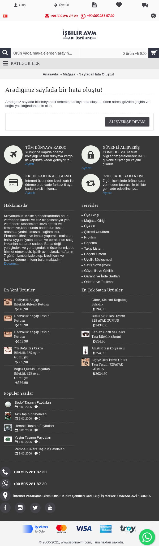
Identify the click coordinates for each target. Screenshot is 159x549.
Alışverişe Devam (127, 122)
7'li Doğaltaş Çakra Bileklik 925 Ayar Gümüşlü (28, 352)
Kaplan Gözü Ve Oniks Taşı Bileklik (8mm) (108, 334)
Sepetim (89, 243)
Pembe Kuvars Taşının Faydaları (40, 449)
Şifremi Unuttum (95, 232)
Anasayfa (50, 74)
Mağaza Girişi (93, 221)
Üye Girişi (90, 215)
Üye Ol (88, 226)
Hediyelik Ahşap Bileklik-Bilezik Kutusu (31, 302)
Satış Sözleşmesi (96, 265)
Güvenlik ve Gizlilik (97, 271)
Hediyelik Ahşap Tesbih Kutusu (32, 318)
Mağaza (69, 74)
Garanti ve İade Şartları (100, 276)
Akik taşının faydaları (31, 414)
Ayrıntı (86, 168)
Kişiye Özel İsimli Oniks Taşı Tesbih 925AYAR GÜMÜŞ (109, 364)
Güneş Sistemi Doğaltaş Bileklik (109, 302)
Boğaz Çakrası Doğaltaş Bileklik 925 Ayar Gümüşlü (32, 373)
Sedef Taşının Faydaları (33, 402)
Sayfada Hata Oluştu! (96, 74)
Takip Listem (92, 248)
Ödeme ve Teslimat (97, 282)
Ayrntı (29, 164)
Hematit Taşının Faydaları (34, 426)
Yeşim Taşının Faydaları (33, 437)
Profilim (88, 237)
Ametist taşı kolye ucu (108, 348)
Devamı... (11, 264)
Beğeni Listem (93, 254)
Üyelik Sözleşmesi (96, 260)
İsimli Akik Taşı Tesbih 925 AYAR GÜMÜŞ (108, 318)
